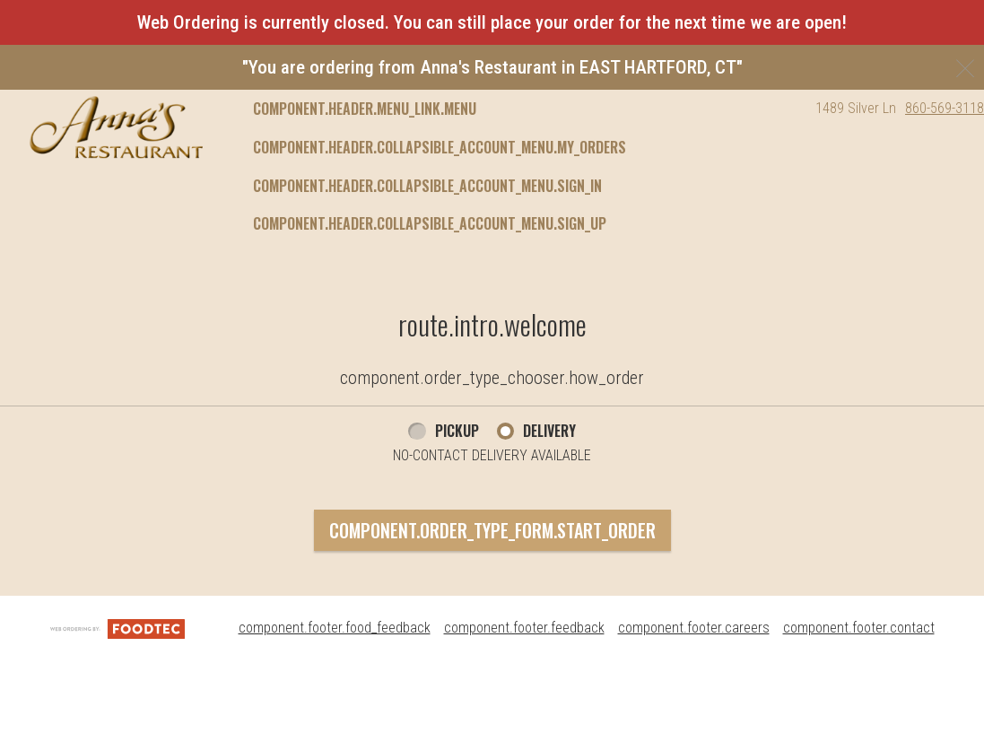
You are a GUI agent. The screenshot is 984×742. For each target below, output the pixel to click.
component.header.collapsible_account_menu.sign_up (429, 223)
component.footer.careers (694, 627)
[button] (116, 127)
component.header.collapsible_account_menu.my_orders (439, 147)
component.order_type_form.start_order (492, 530)
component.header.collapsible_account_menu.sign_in (427, 185)
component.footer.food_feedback (335, 627)
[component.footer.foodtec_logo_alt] (117, 627)
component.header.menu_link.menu (364, 108)
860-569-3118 (944, 108)
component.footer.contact (859, 627)
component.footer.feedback (524, 627)
